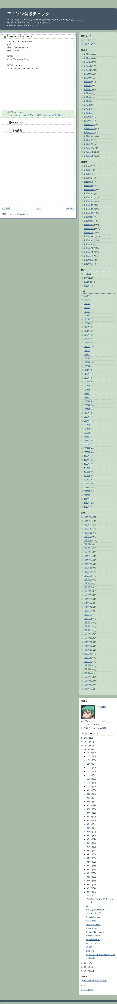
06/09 (89, 828)
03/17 (89, 873)
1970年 (87, 327)
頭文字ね (88, 607)
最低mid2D (88, 256)
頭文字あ (88, 517)
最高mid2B (88, 121)
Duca (24, 115)
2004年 (87, 460)
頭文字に (88, 599)
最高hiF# (88, 89)
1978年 (87, 358)
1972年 (87, 335)
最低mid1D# (89, 209)
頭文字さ (88, 556)
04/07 (89, 862)
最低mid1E (88, 213)
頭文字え (88, 529)
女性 (51, 115)
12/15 (89, 760)
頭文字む (88, 642)
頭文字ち (88, 579)
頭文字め (88, 646)
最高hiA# (88, 58)
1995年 (87, 425)
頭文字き (88, 540)
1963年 (87, 300)
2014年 (87, 499)
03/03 (89, 881)
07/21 (89, 809)
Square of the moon (19, 36)
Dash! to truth (92, 928)
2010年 (87, 483)
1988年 (87, 397)
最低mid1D (88, 205)
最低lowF (88, 170)
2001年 (17, 115)
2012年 (87, 491)
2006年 (87, 468)
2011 (86, 967)
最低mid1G (89, 225)
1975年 (87, 347)
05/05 (89, 847)
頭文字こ (88, 552)
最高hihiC (88, 109)
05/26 (89, 835)
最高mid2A (88, 117)
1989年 (87, 401)
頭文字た (88, 576)
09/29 (89, 790)
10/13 (89, 786)
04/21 (89, 854)
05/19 (89, 839)
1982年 (87, 374)
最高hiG (87, 93)
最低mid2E (88, 264)
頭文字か (88, 536)
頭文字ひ (88, 619)
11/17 (89, 771)
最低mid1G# (89, 229)
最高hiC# (32, 115)
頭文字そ (88, 572)
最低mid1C (88, 197)
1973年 (87, 339)
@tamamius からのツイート (94, 980)
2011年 (87, 487)
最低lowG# (88, 182)
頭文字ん (88, 689)
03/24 (89, 869)
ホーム (38, 208)
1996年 (87, 429)
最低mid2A (88, 232)
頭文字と (88, 591)
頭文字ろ (88, 681)
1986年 (87, 390)
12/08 (89, 764)
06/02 (89, 832)
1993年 (87, 417)
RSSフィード (87, 990)
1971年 (87, 331)
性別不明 (88, 282)
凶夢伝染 (90, 951)
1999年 (87, 440)
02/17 (89, 888)
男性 (86, 286)
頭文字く (88, 544)
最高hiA (87, 54)
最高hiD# (88, 78)
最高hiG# (88, 97)
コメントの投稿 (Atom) (17, 214)
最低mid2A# (89, 236)
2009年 (87, 479)
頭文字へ (88, 626)
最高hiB (87, 62)
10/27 (89, 783)
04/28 (89, 851)
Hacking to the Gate (95, 909)
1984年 (87, 382)
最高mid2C (88, 125)
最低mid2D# (89, 260)
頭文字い (88, 521)
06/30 (89, 817)
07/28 (89, 805)
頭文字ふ (88, 622)
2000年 (87, 444)
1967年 (87, 315)
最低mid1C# (89, 201)
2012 (86, 963)
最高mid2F (88, 144)
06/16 (89, 824)
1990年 (87, 405)
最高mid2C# (89, 128)
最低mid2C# (42, 115)
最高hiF (87, 86)
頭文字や (88, 654)
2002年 (87, 452)
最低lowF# (88, 174)
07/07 (89, 813)
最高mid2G (89, 152)
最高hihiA (88, 101)
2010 (86, 971)
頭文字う (88, 525)
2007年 (87, 472)
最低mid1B (88, 193)
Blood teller (91, 921)
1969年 (87, 323)
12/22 (89, 756)
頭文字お (88, 533)
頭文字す (58, 115)
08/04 (89, 802)
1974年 (87, 343)
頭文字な (88, 595)
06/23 (89, 820)
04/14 (89, 858)
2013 (86, 749)
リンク (37, 25)
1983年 (87, 378)
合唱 (86, 274)
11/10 (89, 775)
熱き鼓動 (90, 947)
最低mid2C (88, 248)
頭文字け (88, 548)
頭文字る (88, 673)
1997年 (87, 433)
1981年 (87, 370)
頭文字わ (88, 685)
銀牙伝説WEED (93, 940)
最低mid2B (88, 240)
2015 (86, 742)
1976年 (87, 350)
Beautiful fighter (93, 917)
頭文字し (88, 560)
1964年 (87, 304)
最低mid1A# (89, 190)
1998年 (87, 436)
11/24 (89, 767)
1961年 (87, 296)
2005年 (87, 464)
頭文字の (88, 611)
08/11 (89, 798)
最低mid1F (88, 217)
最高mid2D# (89, 136)
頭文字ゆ (88, 658)
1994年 (87, 421)
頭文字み (88, 638)
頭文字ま (88, 634)
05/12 (89, 843)
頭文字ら (88, 665)
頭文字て (88, 587)
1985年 (87, 386)
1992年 (87, 413)
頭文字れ (88, 677)
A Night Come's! (93, 936)
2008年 (87, 476)
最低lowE (88, 166)
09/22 (89, 794)
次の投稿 (6, 208)
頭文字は (88, 615)
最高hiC (87, 66)
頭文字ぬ (88, 603)
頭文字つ (88, 583)
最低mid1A (88, 186)
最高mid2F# (89, 148)
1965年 (87, 307)
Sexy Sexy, (91, 895)
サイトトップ (90, 40)
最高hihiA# (88, 105)
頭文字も (88, 650)
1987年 (87, 393)
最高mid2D (88, 132)
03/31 (89, 866)
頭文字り (88, 669)
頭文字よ (88, 662)
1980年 (87, 366)
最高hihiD (88, 113)
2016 (86, 738)
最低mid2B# (89, 244)
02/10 (89, 892)
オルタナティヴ (93, 913)
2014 (86, 745)
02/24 (89, 884)
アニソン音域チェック (28, 13)
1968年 (87, 319)
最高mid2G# (89, 156)
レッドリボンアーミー (96, 943)
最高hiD (87, 74)
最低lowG (88, 178)
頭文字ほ (88, 630)
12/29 (89, 752)
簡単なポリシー (91, 44)
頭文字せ (88, 568)
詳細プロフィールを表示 (94, 728)
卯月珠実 (103, 707)
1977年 (87, 354)
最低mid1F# (89, 221)
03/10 (89, 877)
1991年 (87, 409)
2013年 (87, 495)
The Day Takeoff (93, 924)
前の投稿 (70, 208)
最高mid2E (88, 140)
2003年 (87, 456)
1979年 (87, 362)
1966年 (87, 311)
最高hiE (87, 82)
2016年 (87, 507)
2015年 (87, 503)
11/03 (89, 779)
